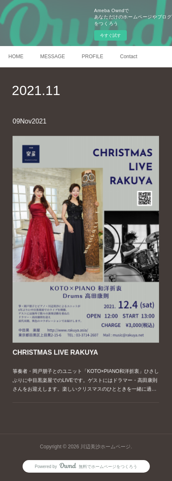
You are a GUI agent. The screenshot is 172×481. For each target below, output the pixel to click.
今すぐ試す (110, 35)
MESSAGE (52, 56)
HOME (15, 56)
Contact (128, 56)
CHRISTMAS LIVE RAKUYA (58, 345)
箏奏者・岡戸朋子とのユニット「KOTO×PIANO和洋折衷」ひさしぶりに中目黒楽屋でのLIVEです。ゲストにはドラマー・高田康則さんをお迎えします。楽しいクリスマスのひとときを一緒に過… (86, 370)
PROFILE (92, 56)
